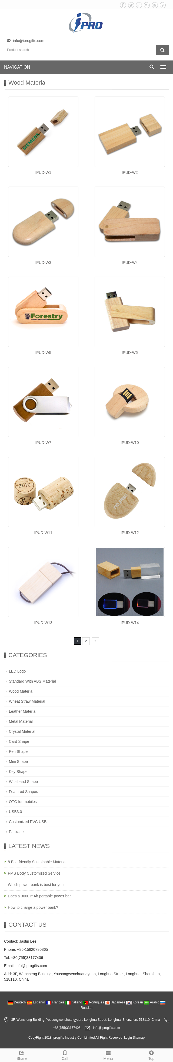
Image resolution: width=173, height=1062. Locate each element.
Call (64, 1055)
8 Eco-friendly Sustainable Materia (36, 862)
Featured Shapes (23, 791)
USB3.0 (15, 812)
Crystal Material (22, 731)
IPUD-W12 (130, 532)
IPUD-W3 (43, 262)
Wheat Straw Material (27, 701)
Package (16, 832)
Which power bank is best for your (36, 884)
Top (151, 1055)
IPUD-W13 (43, 622)
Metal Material (21, 721)
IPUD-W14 (130, 622)
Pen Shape (18, 751)
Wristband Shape (23, 781)
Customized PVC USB (27, 822)
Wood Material (21, 691)
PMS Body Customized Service (34, 873)
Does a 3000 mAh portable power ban (40, 896)
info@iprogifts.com (28, 41)
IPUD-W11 (43, 532)
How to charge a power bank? (33, 907)
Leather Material (22, 711)
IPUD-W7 (43, 442)
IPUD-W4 (130, 262)
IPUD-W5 (43, 352)
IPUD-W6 (130, 352)
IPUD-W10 (130, 442)
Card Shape (19, 741)
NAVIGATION (17, 67)
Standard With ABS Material (32, 681)
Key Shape (18, 771)
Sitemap (139, 1037)
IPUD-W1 (43, 172)
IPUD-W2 (130, 172)
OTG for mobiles (23, 801)
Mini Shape (18, 761)
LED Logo (17, 671)
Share (21, 1055)
